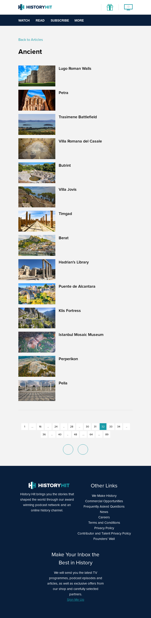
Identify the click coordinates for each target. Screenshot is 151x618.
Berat (64, 238)
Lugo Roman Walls (75, 68)
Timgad (65, 214)
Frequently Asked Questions (104, 506)
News (104, 511)
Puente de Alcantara (77, 286)
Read (40, 20)
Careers (104, 517)
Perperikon (68, 359)
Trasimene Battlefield (78, 117)
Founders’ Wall (104, 538)
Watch (24, 20)
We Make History (104, 495)
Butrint (65, 165)
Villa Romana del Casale (80, 141)
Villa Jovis (68, 189)
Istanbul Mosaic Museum (81, 334)
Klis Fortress (70, 310)
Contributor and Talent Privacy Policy (104, 533)
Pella (63, 383)
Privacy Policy (104, 528)
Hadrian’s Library (74, 262)
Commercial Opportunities (104, 501)
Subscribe (60, 20)
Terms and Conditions (104, 522)
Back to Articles (30, 39)
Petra (63, 93)
